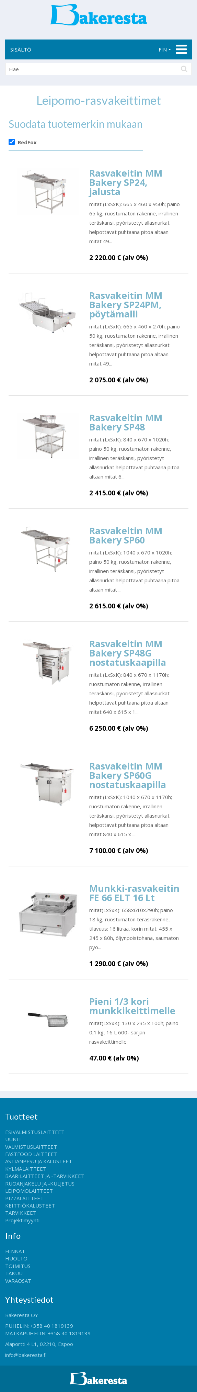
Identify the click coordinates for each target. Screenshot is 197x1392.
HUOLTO (16, 1258)
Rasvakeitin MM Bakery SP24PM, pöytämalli (125, 304)
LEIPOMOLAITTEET (29, 1190)
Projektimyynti (22, 1220)
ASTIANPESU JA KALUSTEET (38, 1161)
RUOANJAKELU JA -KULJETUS (39, 1183)
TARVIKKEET (20, 1212)
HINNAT (15, 1251)
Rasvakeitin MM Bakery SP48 (125, 422)
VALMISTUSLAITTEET (31, 1146)
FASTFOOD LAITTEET (31, 1153)
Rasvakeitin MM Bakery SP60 (125, 535)
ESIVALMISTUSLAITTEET (35, 1132)
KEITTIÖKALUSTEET (30, 1205)
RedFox (27, 142)
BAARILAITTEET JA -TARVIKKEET (44, 1175)
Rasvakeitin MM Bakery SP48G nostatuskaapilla (127, 653)
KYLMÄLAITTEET (25, 1168)
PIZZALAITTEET (24, 1198)
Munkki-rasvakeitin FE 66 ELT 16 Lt (134, 893)
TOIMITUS (18, 1265)
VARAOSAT (18, 1280)
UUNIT (13, 1139)
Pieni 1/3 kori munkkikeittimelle (132, 1006)
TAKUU (14, 1273)
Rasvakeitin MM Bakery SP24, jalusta (125, 182)
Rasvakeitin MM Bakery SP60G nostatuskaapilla (127, 775)
